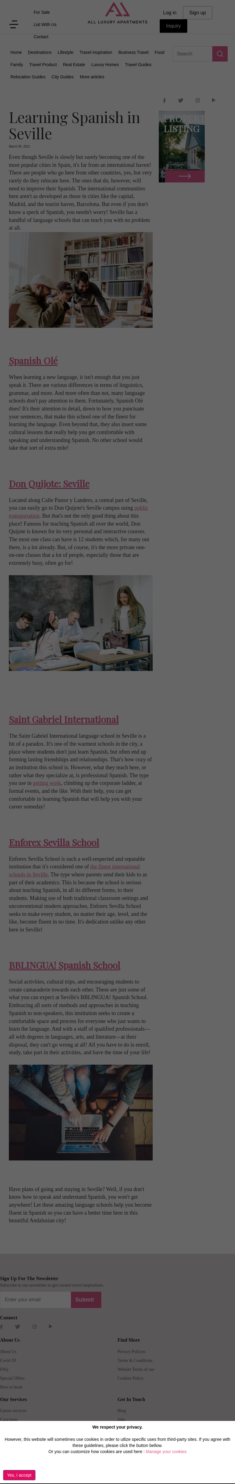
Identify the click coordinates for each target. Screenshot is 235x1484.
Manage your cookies (166, 1451)
